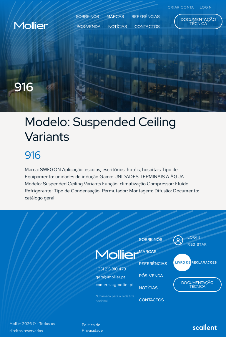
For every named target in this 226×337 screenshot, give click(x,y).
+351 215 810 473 (111, 269)
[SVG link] (31, 25)
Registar (197, 244)
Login (193, 237)
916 (33, 155)
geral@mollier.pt (110, 277)
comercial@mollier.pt (115, 284)
